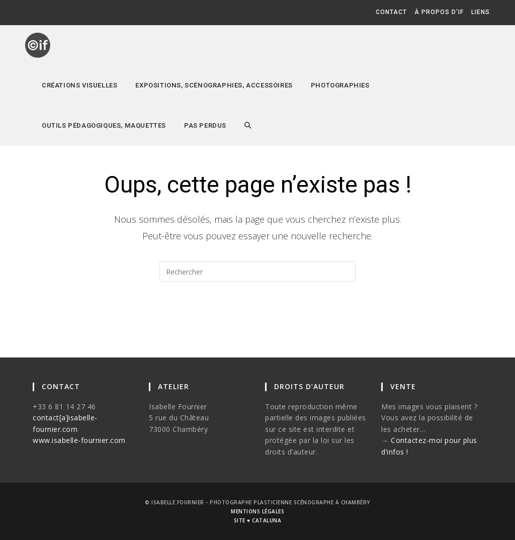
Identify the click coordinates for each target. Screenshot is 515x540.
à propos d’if (439, 12)
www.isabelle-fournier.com (79, 440)
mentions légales (257, 511)
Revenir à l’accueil (258, 321)
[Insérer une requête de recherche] (257, 271)
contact (391, 12)
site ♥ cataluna (257, 520)
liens (480, 12)
